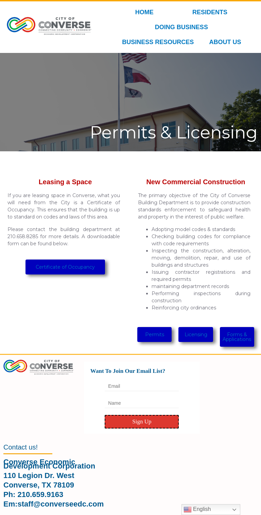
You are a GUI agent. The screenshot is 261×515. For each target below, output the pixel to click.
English (197, 510)
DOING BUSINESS (183, 27)
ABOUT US (226, 42)
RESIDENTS (211, 12)
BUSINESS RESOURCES (159, 42)
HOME (144, 12)
